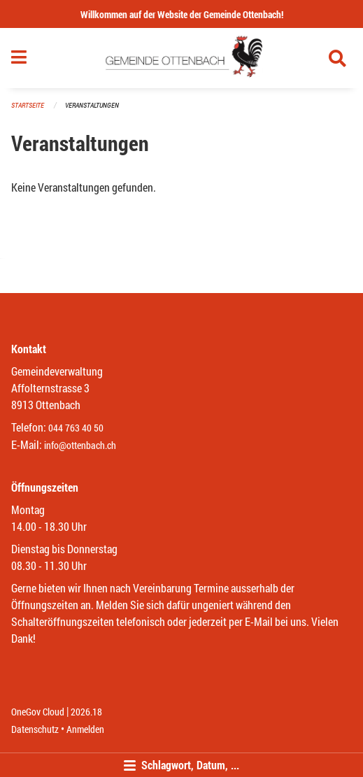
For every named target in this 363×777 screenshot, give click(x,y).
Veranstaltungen (92, 105)
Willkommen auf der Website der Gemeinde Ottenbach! (181, 14)
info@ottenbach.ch (80, 445)
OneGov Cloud (37, 711)
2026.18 (86, 711)
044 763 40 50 (76, 427)
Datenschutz (35, 729)
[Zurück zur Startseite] (181, 58)
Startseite (27, 105)
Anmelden (85, 729)
